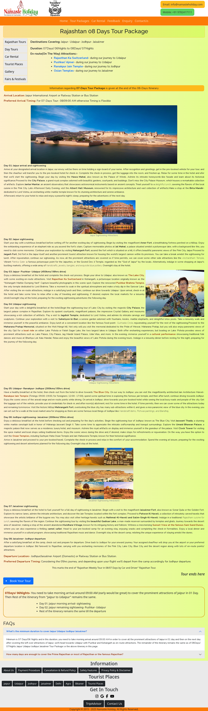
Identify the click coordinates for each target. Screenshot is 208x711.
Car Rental (98, 21)
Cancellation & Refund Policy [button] (60, 670)
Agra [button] (68, 683)
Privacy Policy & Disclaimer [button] (116, 670)
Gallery (9, 72)
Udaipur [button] (19, 683)
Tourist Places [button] (95, 683)
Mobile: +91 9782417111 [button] (177, 12)
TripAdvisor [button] (94, 704)
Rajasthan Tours (15, 42)
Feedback (113, 21)
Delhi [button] (58, 683)
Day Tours (11, 49)
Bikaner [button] (79, 683)
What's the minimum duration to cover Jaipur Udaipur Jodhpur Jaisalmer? (46, 631)
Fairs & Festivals (15, 79)
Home (64, 21)
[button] (98, 8)
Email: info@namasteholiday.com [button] (183, 4)
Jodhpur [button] (32, 683)
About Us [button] (9, 670)
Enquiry (127, 21)
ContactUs (141, 21)
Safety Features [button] (88, 670)
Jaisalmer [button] (46, 683)
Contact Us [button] (114, 704)
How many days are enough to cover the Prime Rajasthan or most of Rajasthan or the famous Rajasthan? (64, 654)
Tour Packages (79, 21)
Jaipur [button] (7, 683)
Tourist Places (14, 64)
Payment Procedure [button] (29, 670)
